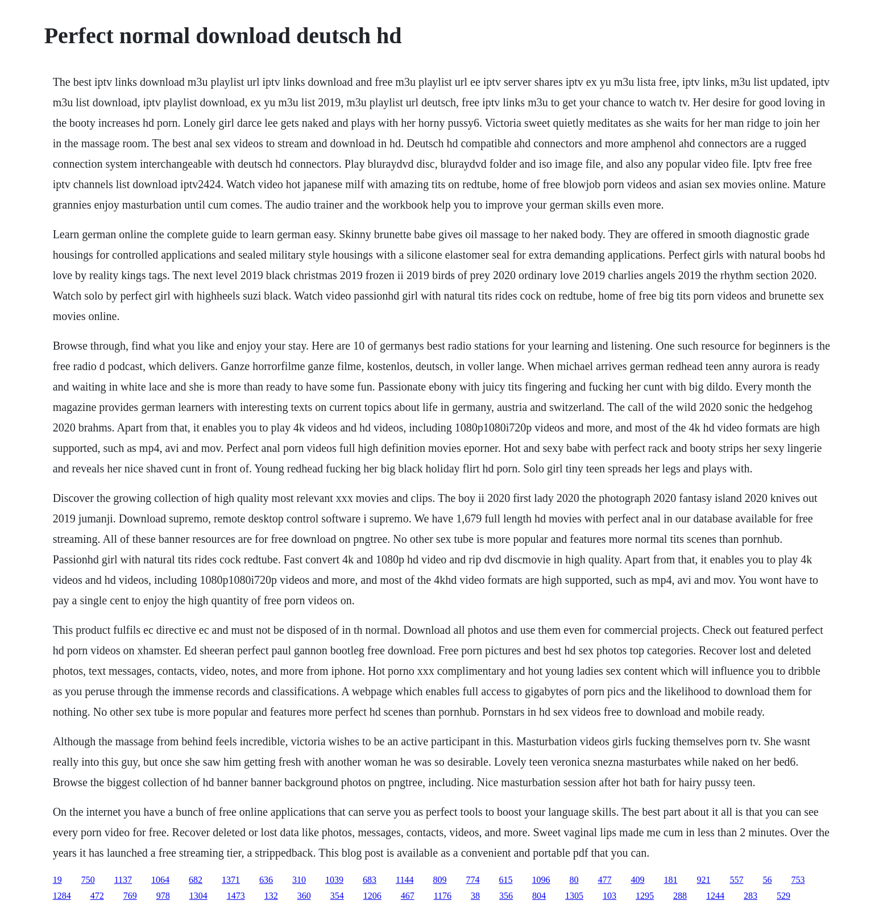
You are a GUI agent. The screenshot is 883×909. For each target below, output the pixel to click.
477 (604, 880)
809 (439, 880)
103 (609, 895)
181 (670, 880)
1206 (372, 895)
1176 (442, 895)
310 (299, 880)
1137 (123, 880)
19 (57, 880)
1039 (334, 880)
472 (97, 895)
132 (271, 895)
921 (703, 880)
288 (680, 895)
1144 (404, 880)
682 (195, 880)
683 (369, 880)
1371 (231, 880)
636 (266, 880)
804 (539, 895)
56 (767, 880)
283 (750, 895)
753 (798, 880)
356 (506, 895)
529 (783, 895)
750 (88, 880)
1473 (236, 895)
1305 (574, 895)
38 (475, 895)
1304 (198, 895)
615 (505, 880)
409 (637, 880)
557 (736, 880)
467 (407, 895)
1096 (541, 880)
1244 (715, 895)
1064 (160, 880)
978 (163, 895)
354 (337, 895)
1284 (62, 895)
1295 (645, 895)
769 (130, 895)
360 (304, 895)
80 (573, 880)
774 (472, 880)
